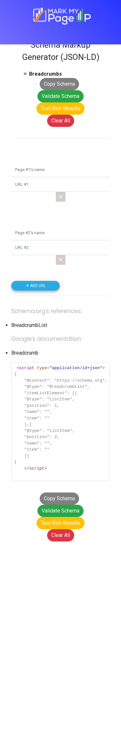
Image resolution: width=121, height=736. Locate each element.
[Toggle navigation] (75, 32)
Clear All (60, 121)
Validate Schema (60, 96)
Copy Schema (59, 84)
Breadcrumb (24, 353)
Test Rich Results (60, 108)
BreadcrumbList (29, 325)
